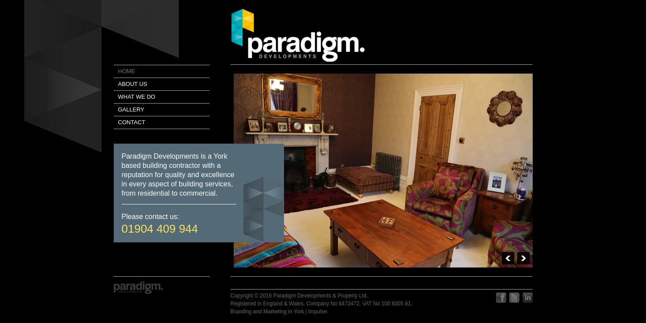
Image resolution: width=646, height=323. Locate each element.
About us (132, 84)
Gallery (131, 109)
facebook (501, 298)
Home (126, 71)
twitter (514, 298)
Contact (132, 122)
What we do (137, 96)
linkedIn (528, 298)
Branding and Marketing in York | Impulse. (280, 311)
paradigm (298, 35)
